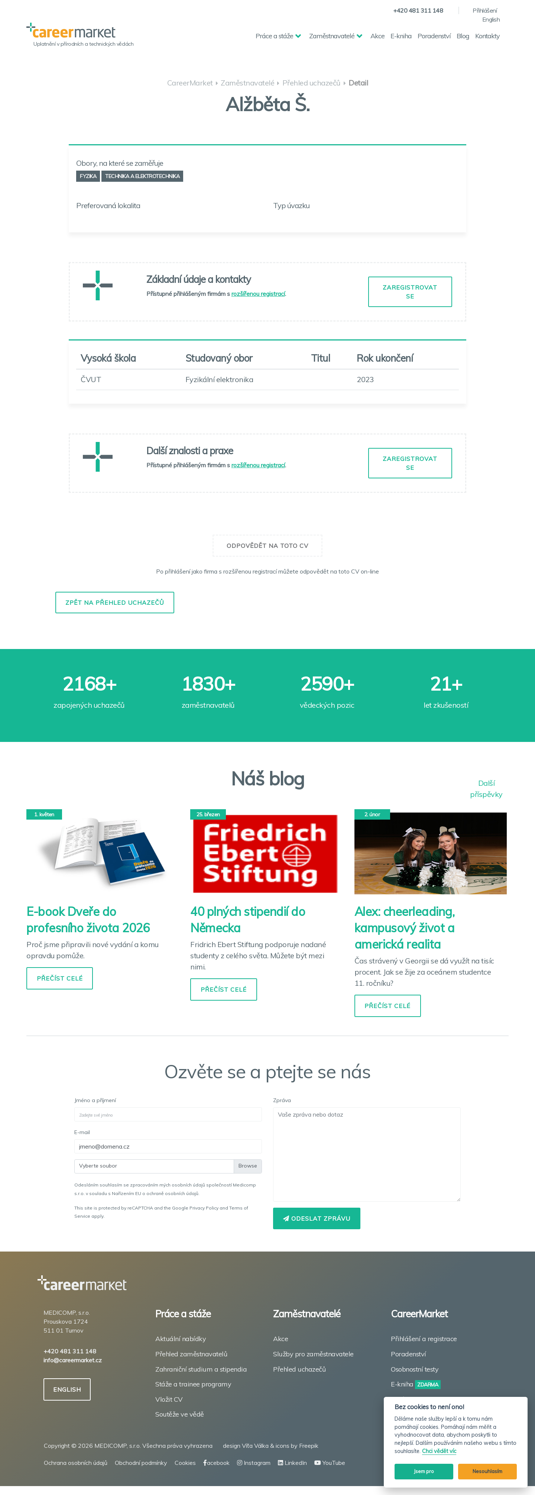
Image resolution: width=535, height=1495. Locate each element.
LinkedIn (292, 1462)
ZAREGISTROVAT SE (410, 292)
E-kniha (401, 36)
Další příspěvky (486, 783)
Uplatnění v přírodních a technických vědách (83, 44)
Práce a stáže (274, 36)
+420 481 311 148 (418, 10)
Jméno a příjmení (95, 1100)
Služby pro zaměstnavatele (313, 1354)
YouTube (329, 1462)
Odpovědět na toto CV (267, 545)
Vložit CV (169, 1399)
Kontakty (487, 36)
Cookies (185, 1462)
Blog (463, 36)
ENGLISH (68, 1389)
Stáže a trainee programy (193, 1384)
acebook (216, 1462)
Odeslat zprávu (316, 1218)
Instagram (253, 1462)
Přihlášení (485, 10)
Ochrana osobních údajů (75, 1462)
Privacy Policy (203, 1208)
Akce (377, 36)
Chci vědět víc (439, 1451)
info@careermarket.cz (72, 1360)
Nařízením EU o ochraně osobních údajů (155, 1193)
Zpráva (282, 1100)
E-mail (82, 1132)
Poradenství (434, 36)
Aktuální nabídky (180, 1338)
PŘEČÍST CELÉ (60, 978)
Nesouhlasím (487, 1471)
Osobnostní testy (414, 1369)
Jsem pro (424, 1471)
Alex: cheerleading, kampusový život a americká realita (404, 928)
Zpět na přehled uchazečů (114, 602)
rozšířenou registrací (258, 293)
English (491, 19)
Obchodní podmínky (141, 1462)
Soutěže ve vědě (179, 1414)
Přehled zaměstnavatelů (191, 1354)
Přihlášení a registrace (424, 1338)
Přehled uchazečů (299, 1369)
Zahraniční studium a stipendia (201, 1369)
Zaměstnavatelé (331, 36)
